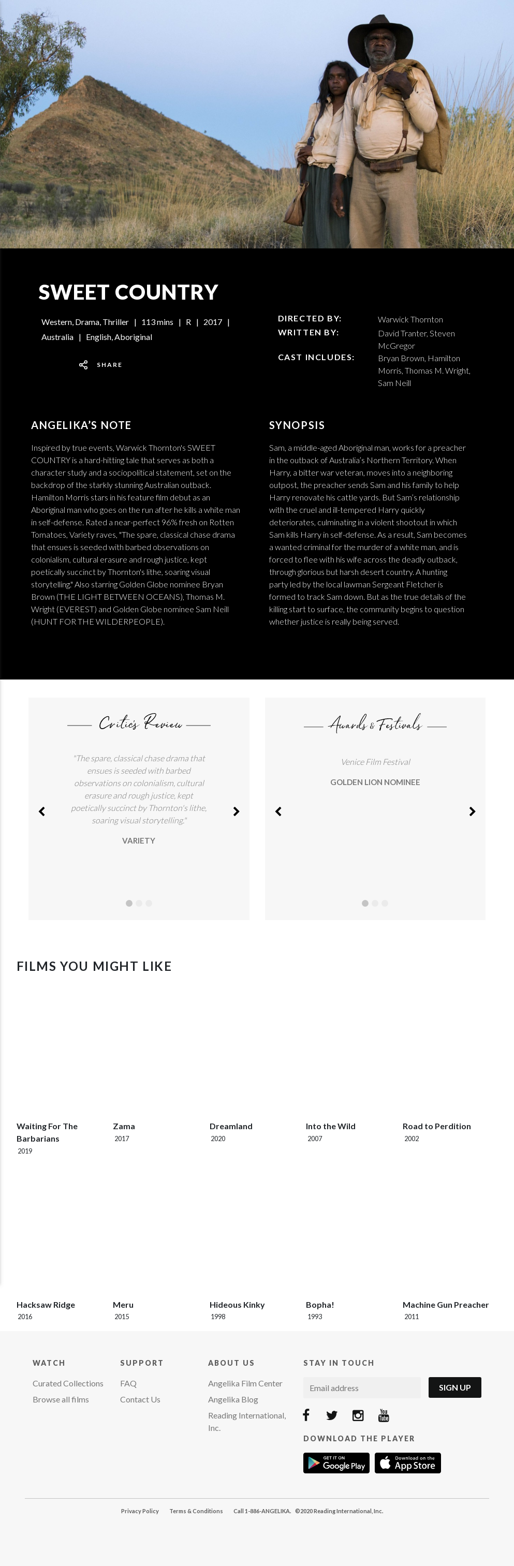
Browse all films (61, 1399)
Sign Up (455, 1387)
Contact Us (140, 1399)
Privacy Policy (140, 1511)
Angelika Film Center (245, 1383)
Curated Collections (68, 1383)
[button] (41, 809)
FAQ (128, 1383)
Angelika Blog (233, 1399)
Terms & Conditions (196, 1511)
